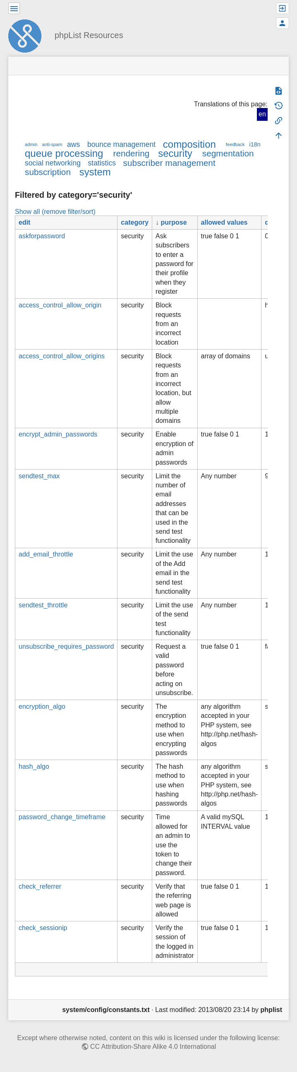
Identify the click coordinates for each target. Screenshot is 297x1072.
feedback (235, 144)
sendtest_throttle (43, 605)
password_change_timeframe (62, 816)
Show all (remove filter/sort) (55, 211)
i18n (254, 144)
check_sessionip (43, 927)
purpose (174, 222)
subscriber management (169, 163)
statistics (102, 163)
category (134, 222)
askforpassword (42, 236)
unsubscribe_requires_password (66, 646)
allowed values (224, 222)
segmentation (228, 153)
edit (24, 222)
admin (31, 144)
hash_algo (34, 766)
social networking (53, 163)
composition (189, 144)
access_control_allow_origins (62, 356)
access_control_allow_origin (60, 305)
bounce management (121, 144)
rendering (131, 153)
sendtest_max (39, 476)
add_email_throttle (46, 554)
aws (73, 144)
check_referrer (40, 886)
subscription (48, 172)
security (175, 153)
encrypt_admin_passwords (58, 434)
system (95, 171)
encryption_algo (42, 706)
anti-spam (52, 144)
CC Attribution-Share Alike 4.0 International (153, 1046)
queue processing (64, 153)
